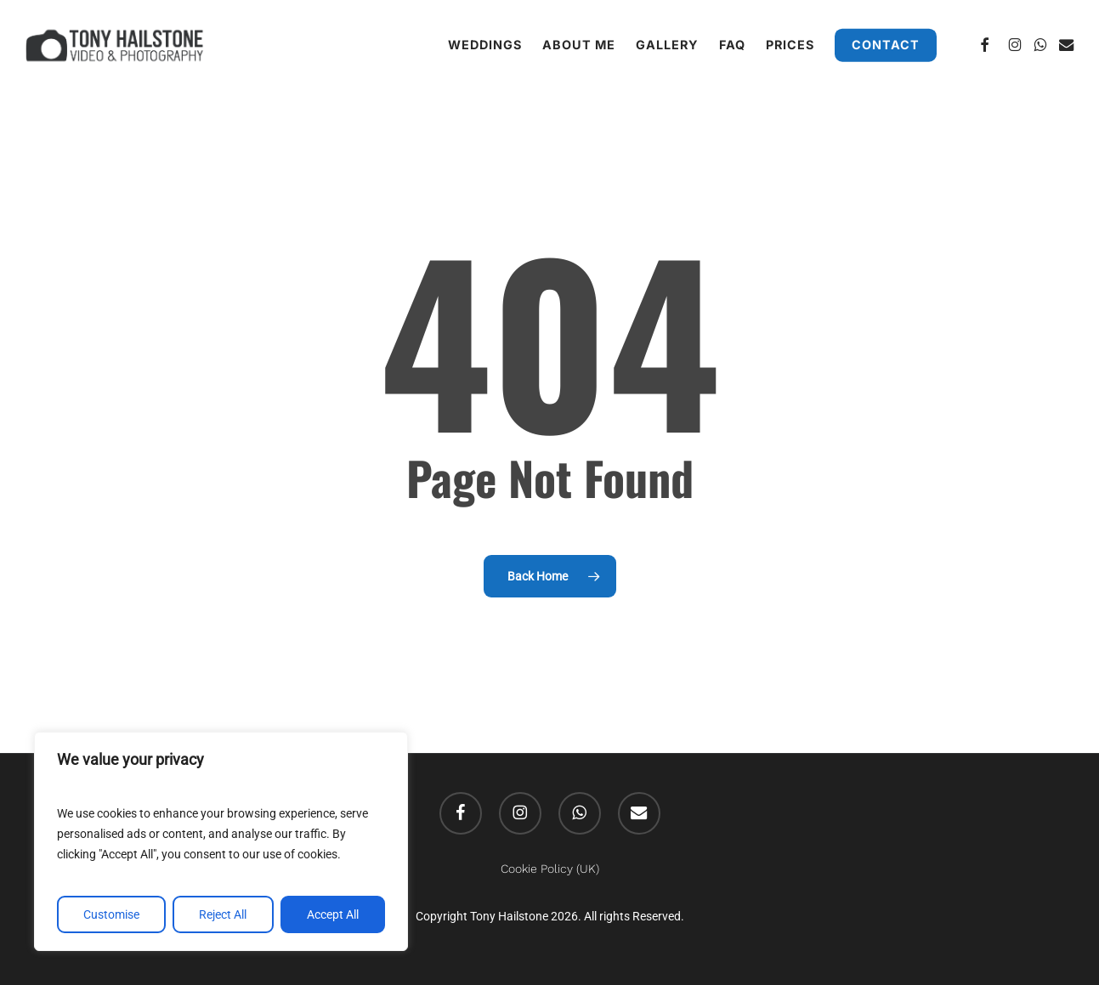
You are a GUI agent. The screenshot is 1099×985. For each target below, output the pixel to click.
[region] (221, 841)
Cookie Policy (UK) (550, 868)
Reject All (222, 914)
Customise (111, 914)
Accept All (333, 914)
